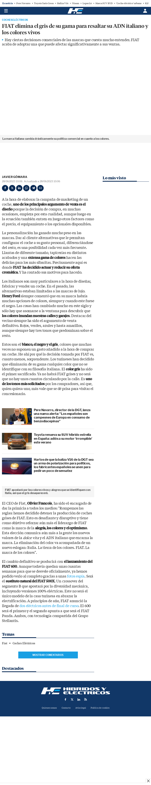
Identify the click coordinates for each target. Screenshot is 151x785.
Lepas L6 (87, 3)
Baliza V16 (62, 3)
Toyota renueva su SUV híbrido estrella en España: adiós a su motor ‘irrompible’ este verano (63, 438)
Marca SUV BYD (104, 3)
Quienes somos (49, 759)
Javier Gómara (14, 177)
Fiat (4, 695)
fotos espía (76, 628)
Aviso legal (80, 759)
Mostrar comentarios (48, 706)
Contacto (66, 759)
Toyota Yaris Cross (44, 3)
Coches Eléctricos (15, 20)
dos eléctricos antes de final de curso (48, 658)
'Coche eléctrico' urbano (129, 3)
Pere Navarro (23, 3)
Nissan (75, 3)
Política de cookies (100, 759)
